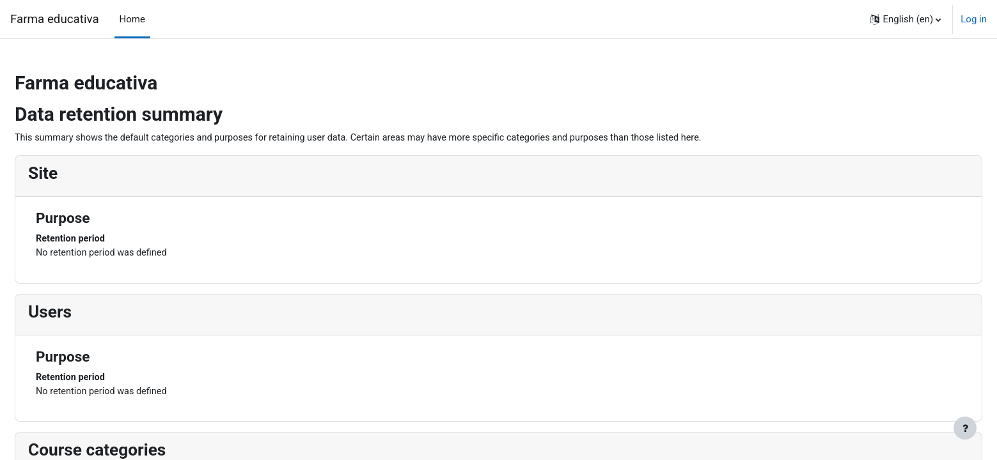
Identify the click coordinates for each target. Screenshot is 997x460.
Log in (974, 19)
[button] (905, 19)
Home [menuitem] (132, 19)
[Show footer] (965, 428)
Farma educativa (54, 19)
